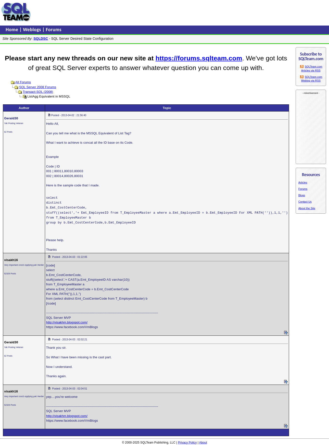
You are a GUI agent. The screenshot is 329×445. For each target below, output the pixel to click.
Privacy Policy (187, 442)
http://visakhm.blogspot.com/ (67, 322)
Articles (302, 182)
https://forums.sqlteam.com (198, 58)
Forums (54, 29)
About (203, 442)
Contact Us (305, 201)
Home (12, 29)
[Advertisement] (126, 12)
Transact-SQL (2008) (38, 92)
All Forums (23, 82)
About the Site (306, 208)
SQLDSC (41, 39)
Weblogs (32, 29)
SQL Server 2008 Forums (37, 87)
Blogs (301, 195)
